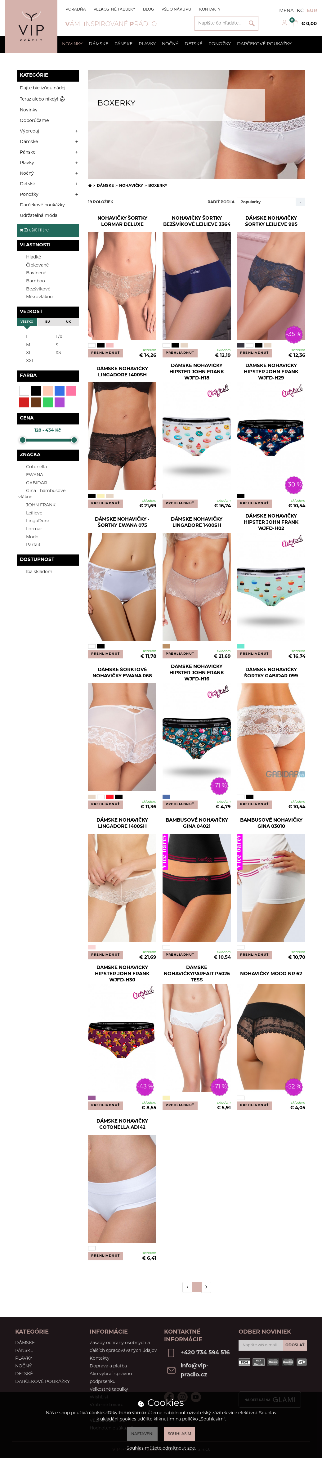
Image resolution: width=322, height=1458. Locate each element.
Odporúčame (34, 121)
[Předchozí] (187, 1287)
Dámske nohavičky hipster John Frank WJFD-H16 (196, 673)
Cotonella (32, 467)
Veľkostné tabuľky (114, 9)
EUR (312, 11)
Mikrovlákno (35, 297)
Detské (193, 44)
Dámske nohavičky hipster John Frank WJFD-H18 (196, 372)
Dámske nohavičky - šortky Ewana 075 (122, 522)
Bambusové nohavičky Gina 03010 (271, 823)
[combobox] (271, 202)
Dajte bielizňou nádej (42, 88)
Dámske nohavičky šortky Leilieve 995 (271, 221)
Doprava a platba (108, 1366)
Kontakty (210, 9)
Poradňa (75, 9)
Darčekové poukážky (264, 44)
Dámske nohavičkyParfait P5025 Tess (197, 974)
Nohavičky (131, 186)
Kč (300, 11)
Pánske (123, 44)
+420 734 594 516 (205, 1353)
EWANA (30, 475)
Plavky (147, 44)
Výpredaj (29, 131)
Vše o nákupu (176, 9)
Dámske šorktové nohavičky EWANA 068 (122, 673)
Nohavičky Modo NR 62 (271, 974)
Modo (28, 537)
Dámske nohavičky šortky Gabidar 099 (271, 673)
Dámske (98, 44)
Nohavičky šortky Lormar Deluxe (122, 221)
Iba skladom (35, 572)
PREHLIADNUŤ (105, 353)
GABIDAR (32, 483)
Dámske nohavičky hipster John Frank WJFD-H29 (271, 372)
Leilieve (30, 513)
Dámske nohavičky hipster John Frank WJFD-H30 (122, 974)
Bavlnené (32, 273)
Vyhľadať (251, 23)
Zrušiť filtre (34, 230)
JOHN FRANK (37, 505)
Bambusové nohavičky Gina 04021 (197, 823)
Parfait (29, 545)
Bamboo (31, 281)
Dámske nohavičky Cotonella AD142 (122, 1124)
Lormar (30, 529)
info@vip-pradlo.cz (194, 1370)
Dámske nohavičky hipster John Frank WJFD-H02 (271, 523)
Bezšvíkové (34, 289)
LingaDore (33, 521)
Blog (148, 9)
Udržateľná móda (38, 215)
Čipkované (33, 265)
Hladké (29, 257)
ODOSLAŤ (294, 1345)
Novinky (72, 44)
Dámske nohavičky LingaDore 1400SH (122, 372)
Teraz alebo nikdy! (42, 99)
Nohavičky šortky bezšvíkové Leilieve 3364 (196, 221)
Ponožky (219, 44)
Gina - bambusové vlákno (41, 494)
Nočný (170, 44)
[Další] (206, 1287)
